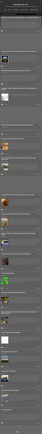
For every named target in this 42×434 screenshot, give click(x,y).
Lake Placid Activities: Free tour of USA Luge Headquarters (16, 254)
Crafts (10, 9)
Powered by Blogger (21, 431)
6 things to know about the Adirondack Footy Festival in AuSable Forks (19, 51)
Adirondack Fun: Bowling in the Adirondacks (12, 138)
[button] (40, 18)
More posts (21, 427)
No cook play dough (6, 409)
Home (5, 9)
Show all (38, 14)
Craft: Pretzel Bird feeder (7, 273)
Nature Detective (24, 9)
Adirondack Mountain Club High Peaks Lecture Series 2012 (16, 70)
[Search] (40, 2)
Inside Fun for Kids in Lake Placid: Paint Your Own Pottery (15, 214)
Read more (38, 30)
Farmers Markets (34, 9)
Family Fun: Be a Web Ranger (8, 371)
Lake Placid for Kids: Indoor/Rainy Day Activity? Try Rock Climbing (18, 194)
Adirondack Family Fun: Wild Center (10, 390)
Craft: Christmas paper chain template (10, 332)
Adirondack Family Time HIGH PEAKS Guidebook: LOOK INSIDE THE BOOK (19, 17)
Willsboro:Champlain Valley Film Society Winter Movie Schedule (17, 125)
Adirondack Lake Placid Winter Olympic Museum (13, 292)
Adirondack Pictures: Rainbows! (9, 351)
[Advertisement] (21, 41)
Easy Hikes (16, 9)
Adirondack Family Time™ (21, 4)
